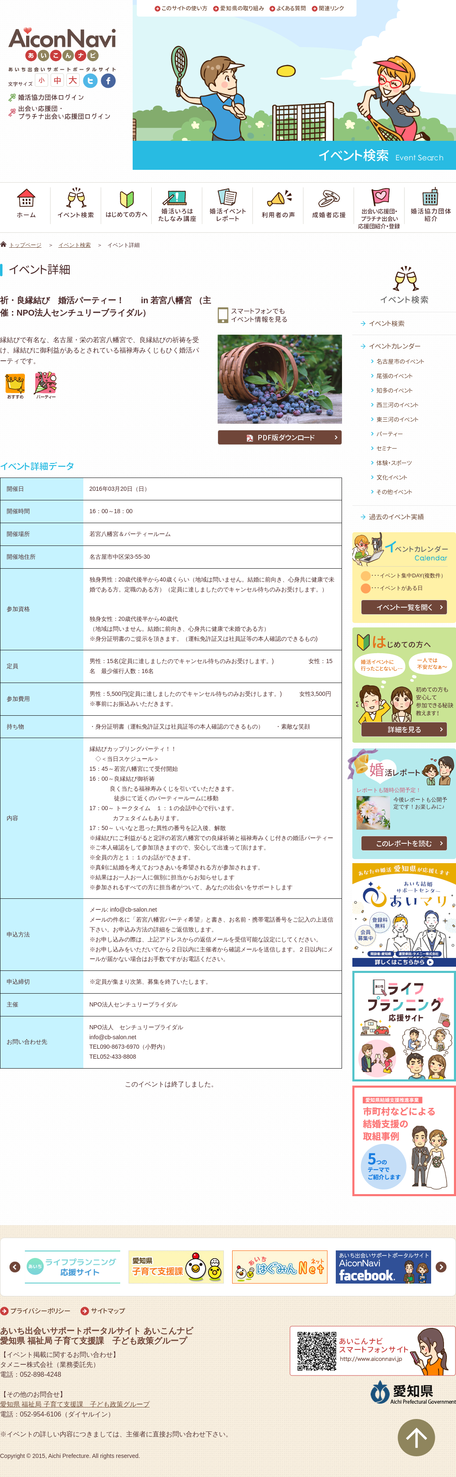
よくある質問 (291, 8)
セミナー (386, 448)
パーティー (389, 434)
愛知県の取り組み (242, 8)
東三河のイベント (397, 419)
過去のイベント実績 (396, 516)
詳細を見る (404, 729)
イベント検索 (74, 245)
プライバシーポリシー (40, 1310)
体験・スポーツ (394, 463)
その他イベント (394, 492)
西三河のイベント (397, 405)
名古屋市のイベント (400, 361)
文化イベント (391, 477)
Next (441, 1267)
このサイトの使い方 (185, 8)
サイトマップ (108, 1310)
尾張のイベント (394, 376)
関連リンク (331, 8)
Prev (15, 1267)
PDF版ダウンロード (280, 437)
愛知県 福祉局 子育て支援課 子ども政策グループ (75, 1404)
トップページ (25, 245)
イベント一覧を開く (404, 607)
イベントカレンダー (395, 346)
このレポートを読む (404, 843)
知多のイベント (394, 390)
